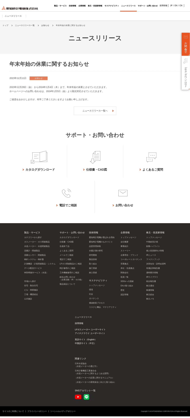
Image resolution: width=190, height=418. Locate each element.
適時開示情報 (152, 274)
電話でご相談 (65, 261)
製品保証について (67, 286)
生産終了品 (64, 248)
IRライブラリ (152, 279)
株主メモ (150, 300)
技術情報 (93, 234)
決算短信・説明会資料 (156, 265)
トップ (5, 25)
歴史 (122, 292)
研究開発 (93, 257)
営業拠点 (124, 265)
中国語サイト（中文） (85, 345)
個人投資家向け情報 (155, 252)
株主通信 (150, 287)
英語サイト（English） (86, 341)
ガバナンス (94, 300)
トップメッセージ (97, 287)
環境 (91, 291)
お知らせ (45, 25)
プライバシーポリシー (37, 413)
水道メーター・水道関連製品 (37, 248)
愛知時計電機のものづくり (101, 243)
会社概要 (124, 243)
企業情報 (125, 234)
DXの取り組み (127, 287)
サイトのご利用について (13, 413)
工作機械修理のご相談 (69, 274)
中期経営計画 (152, 243)
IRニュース (151, 257)
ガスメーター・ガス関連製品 (37, 243)
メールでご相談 (66, 257)
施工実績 (93, 270)
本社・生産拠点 (127, 270)
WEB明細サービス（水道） (36, 274)
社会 (91, 296)
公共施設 (28, 300)
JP (169, 5)
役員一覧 (124, 279)
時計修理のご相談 (67, 270)
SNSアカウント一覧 (85, 392)
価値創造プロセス (97, 304)
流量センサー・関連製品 (35, 257)
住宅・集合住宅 (31, 287)
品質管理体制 (95, 248)
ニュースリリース (14, 16)
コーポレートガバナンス (131, 261)
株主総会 (150, 296)
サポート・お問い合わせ (72, 234)
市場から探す (30, 283)
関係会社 (124, 274)
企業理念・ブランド (129, 257)
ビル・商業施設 (31, 291)
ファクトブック (153, 261)
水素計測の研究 (96, 252)
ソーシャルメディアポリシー (63, 413)
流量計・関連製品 (32, 252)
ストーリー (125, 252)
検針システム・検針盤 (34, 261)
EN (174, 5)
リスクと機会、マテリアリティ (102, 309)
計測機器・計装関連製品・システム (40, 265)
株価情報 (150, 292)
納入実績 (93, 274)
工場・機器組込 (31, 296)
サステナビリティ (98, 282)
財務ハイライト (153, 248)
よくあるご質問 (66, 252)
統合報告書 (151, 283)
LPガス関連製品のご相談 (71, 265)
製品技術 (93, 261)
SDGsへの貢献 (127, 283)
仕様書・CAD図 (67, 243)
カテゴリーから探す (33, 239)
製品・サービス (32, 234)
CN (179, 5)
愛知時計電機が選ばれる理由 (102, 239)
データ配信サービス (33, 270)
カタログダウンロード (69, 239)
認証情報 (124, 296)
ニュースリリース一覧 (25, 25)
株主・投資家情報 (155, 234)
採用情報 (162, 5)
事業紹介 (124, 248)
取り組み (93, 265)
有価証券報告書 (153, 270)
